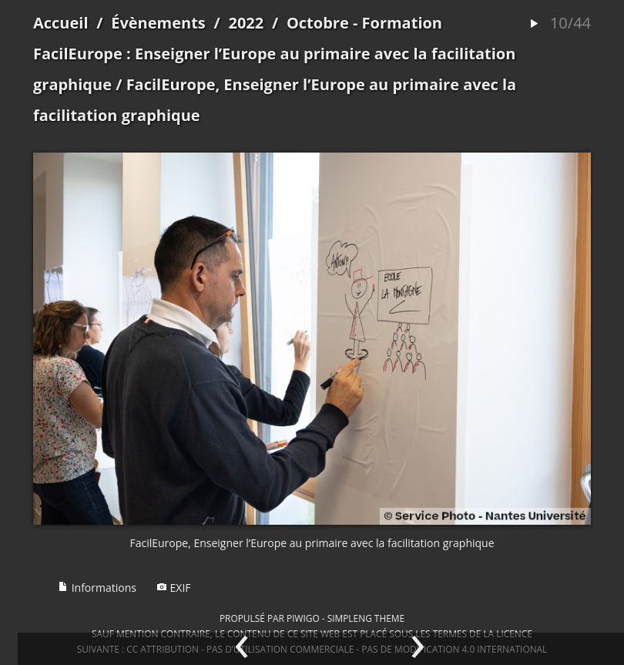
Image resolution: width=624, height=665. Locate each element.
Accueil (61, 22)
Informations (97, 587)
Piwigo (303, 618)
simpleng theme (365, 618)
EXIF (173, 587)
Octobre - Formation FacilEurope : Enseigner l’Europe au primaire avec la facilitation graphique (274, 53)
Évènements (158, 22)
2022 (245, 22)
